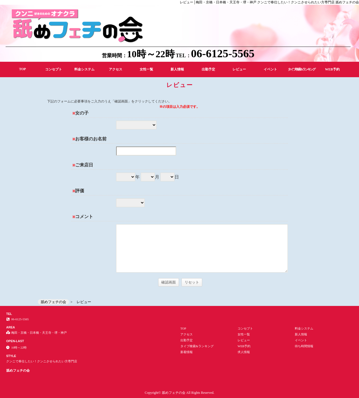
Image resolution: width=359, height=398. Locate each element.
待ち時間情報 (304, 346)
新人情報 (177, 69)
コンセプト (53, 69)
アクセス (115, 69)
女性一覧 (146, 69)
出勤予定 (208, 69)
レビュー (239, 69)
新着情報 (186, 352)
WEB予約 (332, 69)
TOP (22, 69)
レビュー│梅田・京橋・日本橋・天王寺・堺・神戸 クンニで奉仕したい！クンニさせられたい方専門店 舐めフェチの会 (269, 2)
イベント (270, 69)
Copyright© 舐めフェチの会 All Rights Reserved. (179, 393)
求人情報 (244, 352)
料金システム (84, 69)
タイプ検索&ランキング (301, 69)
